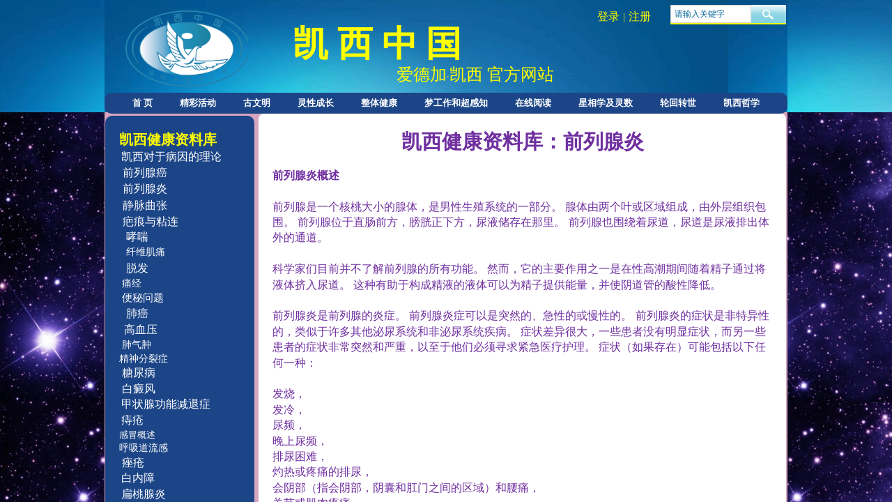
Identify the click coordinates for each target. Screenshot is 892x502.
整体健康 (379, 103)
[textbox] (710, 14)
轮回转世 (678, 103)
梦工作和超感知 (456, 103)
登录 (608, 16)
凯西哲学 (741, 103)
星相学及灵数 (605, 103)
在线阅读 (533, 103)
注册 (640, 16)
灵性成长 (316, 103)
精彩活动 (198, 103)
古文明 (256, 103)
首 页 (142, 103)
